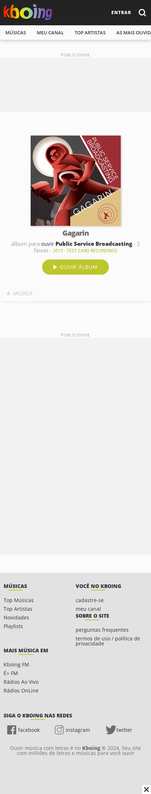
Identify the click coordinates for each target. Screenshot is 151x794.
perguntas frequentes (102, 629)
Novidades (16, 617)
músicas (15, 32)
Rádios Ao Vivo (21, 681)
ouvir (86, 243)
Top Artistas (18, 608)
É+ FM (11, 673)
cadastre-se (90, 600)
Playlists (13, 626)
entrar (121, 12)
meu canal (50, 32)
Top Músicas (19, 600)
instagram (78, 729)
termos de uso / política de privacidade (108, 641)
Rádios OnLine (21, 690)
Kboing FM (16, 664)
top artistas (90, 32)
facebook (29, 729)
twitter (124, 729)
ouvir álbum (79, 266)
